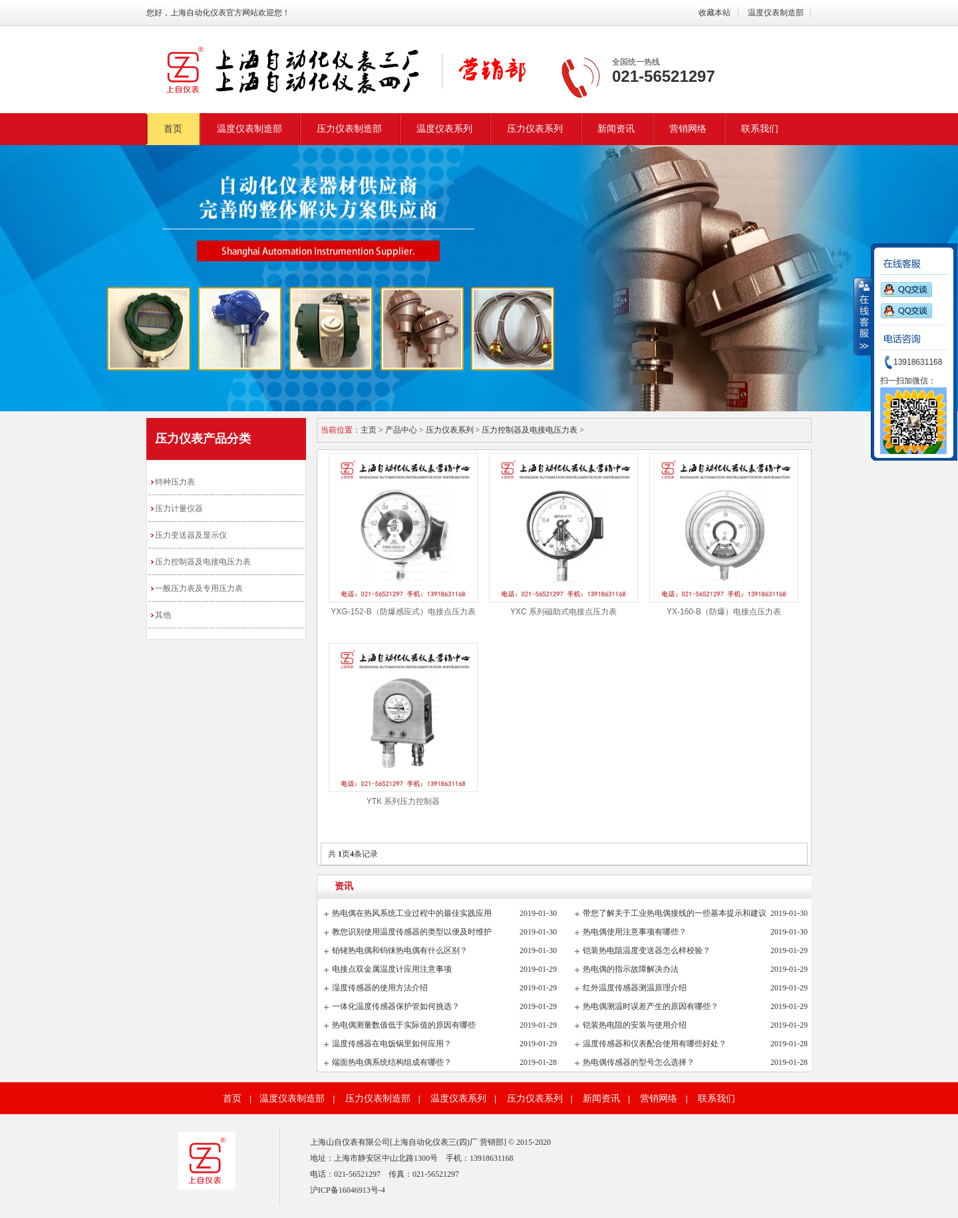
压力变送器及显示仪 (191, 535)
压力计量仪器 (179, 508)
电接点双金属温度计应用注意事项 (392, 969)
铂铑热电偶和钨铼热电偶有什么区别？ (400, 950)
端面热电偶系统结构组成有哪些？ (392, 1062)
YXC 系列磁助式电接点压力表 (563, 611)
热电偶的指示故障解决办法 (631, 969)
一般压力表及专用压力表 (199, 588)
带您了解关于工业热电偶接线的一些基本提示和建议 (674, 913)
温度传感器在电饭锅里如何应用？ (392, 1043)
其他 (163, 615)
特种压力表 (175, 482)
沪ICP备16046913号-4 (347, 1190)
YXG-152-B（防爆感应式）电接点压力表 (403, 611)
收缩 (863, 316)
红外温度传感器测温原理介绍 (635, 987)
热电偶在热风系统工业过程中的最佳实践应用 (412, 913)
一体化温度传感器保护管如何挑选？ (396, 1006)
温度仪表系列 (444, 129)
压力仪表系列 (535, 129)
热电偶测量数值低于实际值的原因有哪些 (404, 1025)
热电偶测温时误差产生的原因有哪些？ (650, 1006)
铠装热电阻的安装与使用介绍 (635, 1025)
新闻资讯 (616, 129)
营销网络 (688, 129)
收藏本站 (714, 12)
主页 (369, 430)
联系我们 (759, 129)
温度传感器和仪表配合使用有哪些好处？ (654, 1043)
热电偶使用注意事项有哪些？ (635, 931)
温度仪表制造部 (775, 12)
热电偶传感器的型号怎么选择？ (639, 1062)
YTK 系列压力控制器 (403, 801)
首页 (173, 129)
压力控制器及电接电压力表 (203, 561)
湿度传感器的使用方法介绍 (380, 987)
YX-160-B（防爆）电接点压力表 (724, 611)
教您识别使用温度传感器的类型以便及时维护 (412, 931)
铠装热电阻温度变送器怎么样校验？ (647, 950)
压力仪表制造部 (349, 129)
